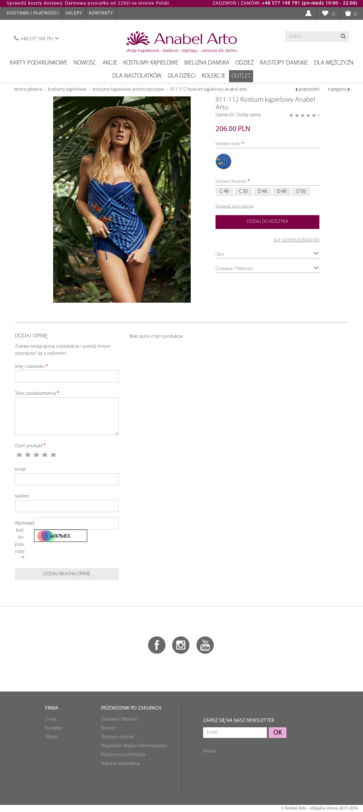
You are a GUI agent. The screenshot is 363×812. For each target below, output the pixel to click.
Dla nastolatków (137, 76)
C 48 (224, 191)
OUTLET (241, 76)
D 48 (281, 191)
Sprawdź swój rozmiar (235, 206)
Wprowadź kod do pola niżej (22, 537)
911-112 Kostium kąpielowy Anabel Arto (208, 89)
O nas (50, 719)
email (20, 469)
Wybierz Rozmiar (231, 181)
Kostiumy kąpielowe (150, 63)
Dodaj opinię (249, 115)
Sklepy (74, 13)
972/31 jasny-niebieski (223, 161)
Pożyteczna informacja (123, 754)
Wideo (209, 751)
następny (339, 89)
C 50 (243, 191)
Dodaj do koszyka (267, 221)
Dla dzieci (182, 76)
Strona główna (28, 89)
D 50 (301, 191)
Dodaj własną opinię (66, 574)
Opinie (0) (224, 115)
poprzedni (307, 89)
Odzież (244, 63)
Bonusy (108, 728)
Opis (267, 254)
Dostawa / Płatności (267, 268)
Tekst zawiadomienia (35, 393)
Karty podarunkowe (38, 63)
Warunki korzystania (120, 763)
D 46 (262, 191)
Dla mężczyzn (333, 63)
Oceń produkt (28, 446)
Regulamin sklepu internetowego (134, 746)
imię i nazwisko (30, 366)
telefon (22, 496)
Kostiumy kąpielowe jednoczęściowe (128, 89)
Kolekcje (213, 76)
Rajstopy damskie (284, 63)
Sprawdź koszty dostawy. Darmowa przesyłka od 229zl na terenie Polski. (89, 3)
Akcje (109, 63)
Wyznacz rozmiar (117, 737)
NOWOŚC (84, 63)
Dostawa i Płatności (33, 13)
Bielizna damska (206, 63)
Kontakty (101, 13)
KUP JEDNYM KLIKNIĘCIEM (296, 240)
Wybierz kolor (228, 144)
